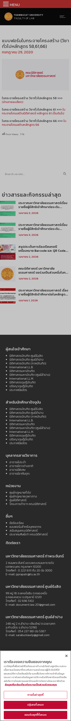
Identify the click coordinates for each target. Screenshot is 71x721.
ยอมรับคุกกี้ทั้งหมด (35, 717)
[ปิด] (66, 657)
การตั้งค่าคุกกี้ (35, 697)
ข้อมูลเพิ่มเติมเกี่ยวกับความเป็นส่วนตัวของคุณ (31, 686)
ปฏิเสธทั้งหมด (35, 707)
